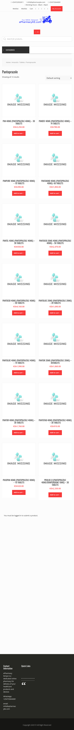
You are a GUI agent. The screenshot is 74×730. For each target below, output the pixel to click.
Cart (31, 9)
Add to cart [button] (18, 133)
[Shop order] (58, 78)
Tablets (22, 62)
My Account (56, 9)
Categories (9, 50)
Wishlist (15, 9)
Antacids (15, 62)
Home (8, 62)
